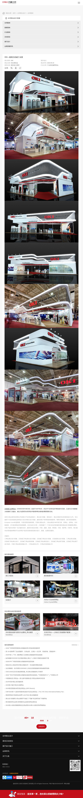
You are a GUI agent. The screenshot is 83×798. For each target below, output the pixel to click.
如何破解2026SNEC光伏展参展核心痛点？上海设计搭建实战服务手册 (27, 658)
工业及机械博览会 (52, 65)
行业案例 (7, 32)
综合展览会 (14, 63)
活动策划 (7, 37)
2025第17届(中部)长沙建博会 (15, 685)
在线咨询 (41, 726)
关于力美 (5, 756)
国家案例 (7, 27)
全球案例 (30, 13)
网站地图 (67, 783)
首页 (14, 13)
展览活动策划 (7, 741)
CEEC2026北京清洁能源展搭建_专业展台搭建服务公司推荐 (24, 671)
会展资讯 (5, 751)
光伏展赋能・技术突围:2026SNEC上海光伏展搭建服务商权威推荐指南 (27, 668)
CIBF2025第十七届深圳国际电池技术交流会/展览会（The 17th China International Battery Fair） (35, 692)
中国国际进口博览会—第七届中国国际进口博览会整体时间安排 (25, 678)
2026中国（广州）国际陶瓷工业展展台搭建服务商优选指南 (24, 655)
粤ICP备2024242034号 (56, 783)
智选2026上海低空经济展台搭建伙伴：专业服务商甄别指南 (24, 665)
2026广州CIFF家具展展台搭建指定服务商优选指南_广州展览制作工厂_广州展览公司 (32, 675)
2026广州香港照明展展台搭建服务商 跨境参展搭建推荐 (23, 648)
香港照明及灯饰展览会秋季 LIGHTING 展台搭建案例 (22, 695)
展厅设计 (7, 41)
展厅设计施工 (7, 746)
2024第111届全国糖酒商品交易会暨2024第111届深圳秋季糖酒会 (26, 705)
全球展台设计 (21, 13)
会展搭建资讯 (9, 46)
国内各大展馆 (15, 65)
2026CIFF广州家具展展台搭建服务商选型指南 (20, 661)
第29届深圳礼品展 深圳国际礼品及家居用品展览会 (21, 702)
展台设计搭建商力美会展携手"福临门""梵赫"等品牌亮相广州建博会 (26, 698)
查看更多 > (75, 645)
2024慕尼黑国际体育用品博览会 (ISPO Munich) (20, 688)
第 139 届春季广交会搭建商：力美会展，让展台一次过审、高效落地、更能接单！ (31, 651)
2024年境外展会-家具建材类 (14, 682)
